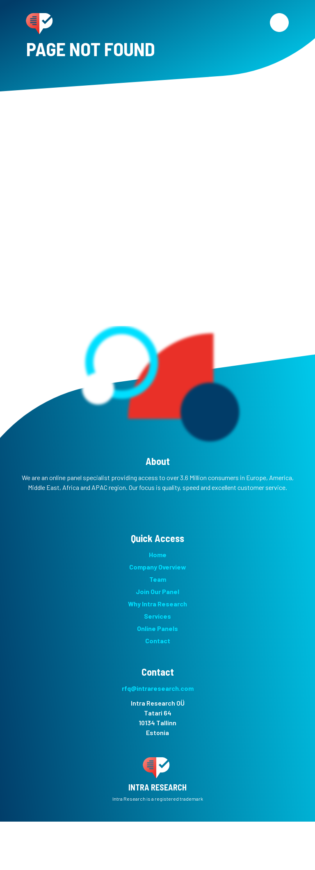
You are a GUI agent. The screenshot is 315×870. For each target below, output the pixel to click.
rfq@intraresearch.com (158, 688)
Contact (157, 641)
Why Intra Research (157, 604)
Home (158, 554)
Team (157, 579)
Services (157, 616)
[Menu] (279, 22)
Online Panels (157, 628)
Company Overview (157, 567)
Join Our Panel (157, 591)
